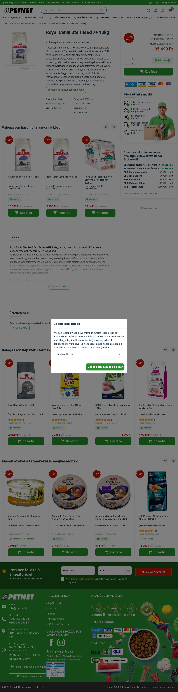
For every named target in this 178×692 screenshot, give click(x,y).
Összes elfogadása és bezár (105, 366)
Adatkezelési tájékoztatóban (82, 347)
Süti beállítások (65, 354)
